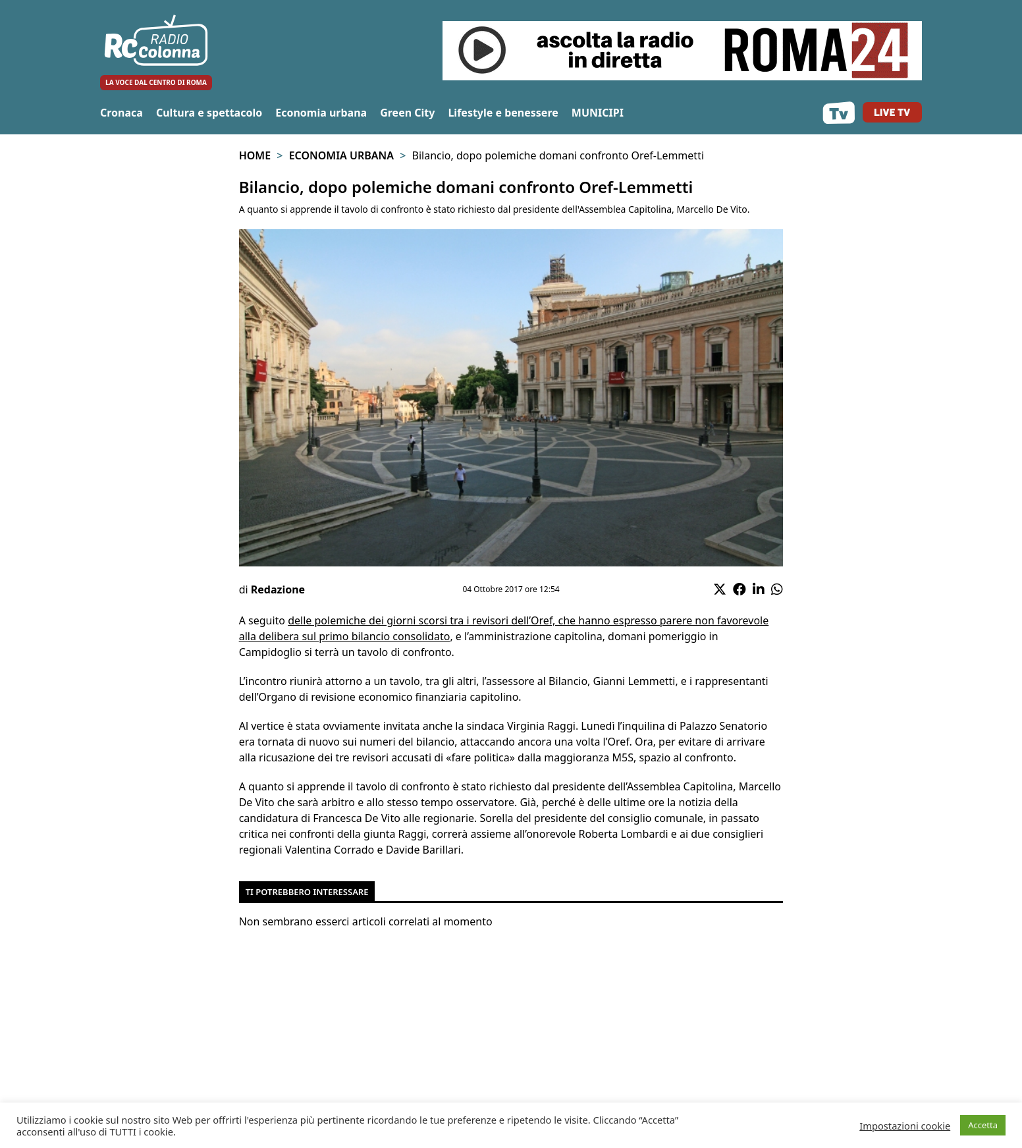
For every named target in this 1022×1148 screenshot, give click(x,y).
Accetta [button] (983, 1125)
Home (255, 155)
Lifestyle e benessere (503, 112)
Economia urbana (321, 112)
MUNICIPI (598, 112)
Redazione (278, 589)
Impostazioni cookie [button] (904, 1126)
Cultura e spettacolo (209, 112)
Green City (407, 112)
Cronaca (121, 112)
